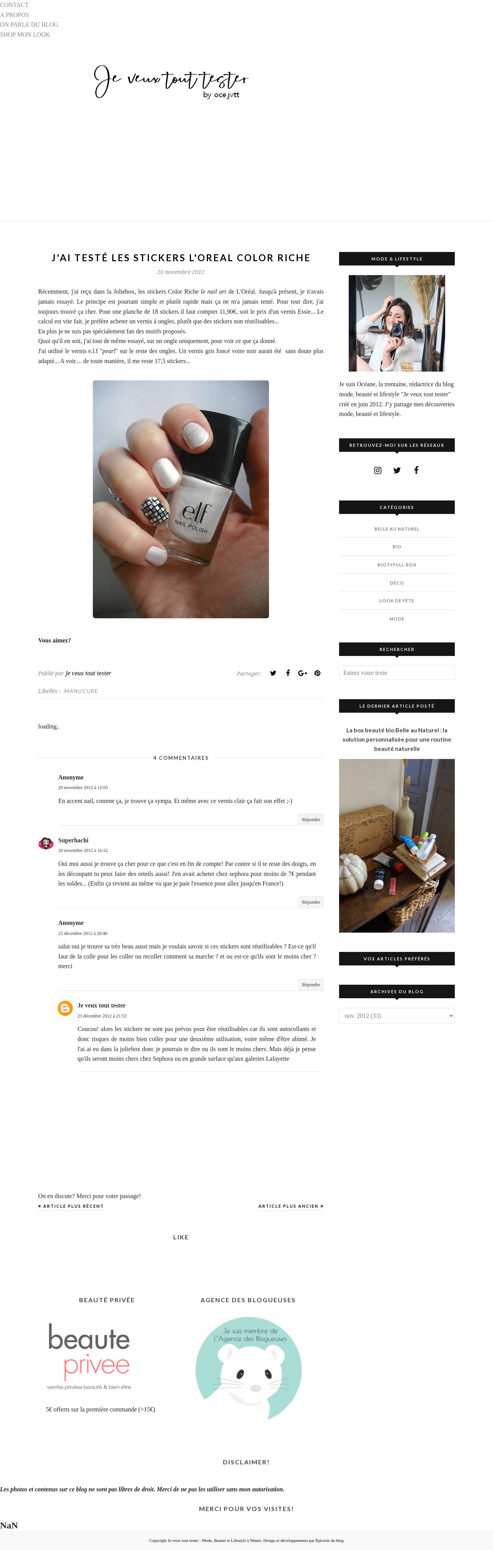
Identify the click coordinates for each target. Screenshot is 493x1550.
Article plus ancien (288, 1206)
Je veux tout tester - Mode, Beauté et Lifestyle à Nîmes (214, 1540)
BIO (397, 546)
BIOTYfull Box (397, 564)
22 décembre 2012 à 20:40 (82, 933)
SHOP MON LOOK (25, 34)
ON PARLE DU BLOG (29, 24)
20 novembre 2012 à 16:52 (83, 850)
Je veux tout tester (102, 1005)
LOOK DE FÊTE (397, 600)
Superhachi (73, 840)
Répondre (311, 819)
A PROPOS (14, 15)
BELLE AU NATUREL (397, 528)
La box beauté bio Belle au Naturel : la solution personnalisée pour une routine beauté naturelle (397, 739)
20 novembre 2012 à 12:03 (83, 787)
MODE (397, 618)
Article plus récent (73, 1206)
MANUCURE (81, 691)
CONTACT (14, 5)
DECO (397, 582)
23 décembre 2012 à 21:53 (102, 1016)
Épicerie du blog (330, 1540)
